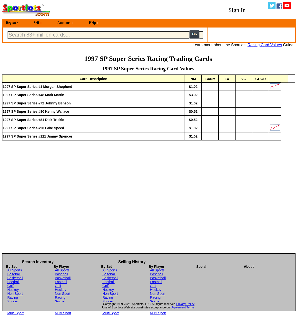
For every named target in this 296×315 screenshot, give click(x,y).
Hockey (13, 290)
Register (12, 23)
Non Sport (15, 294)
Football (13, 282)
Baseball (13, 274)
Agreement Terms (182, 307)
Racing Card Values (264, 45)
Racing (12, 297)
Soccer (12, 301)
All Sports (14, 270)
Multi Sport (15, 313)
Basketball (15, 278)
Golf (10, 286)
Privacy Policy (185, 304)
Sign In (237, 10)
